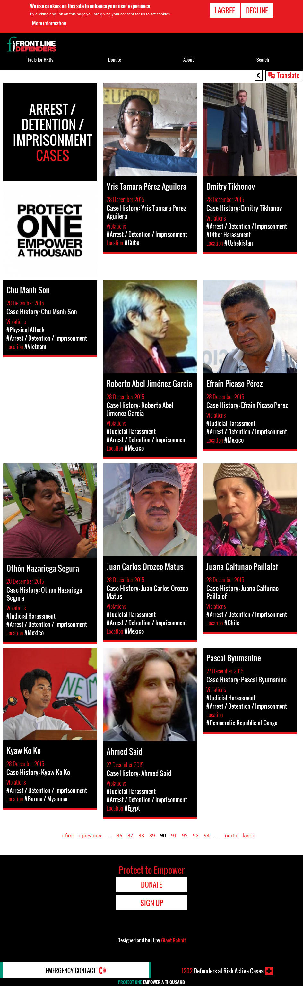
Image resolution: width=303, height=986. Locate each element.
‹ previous (90, 835)
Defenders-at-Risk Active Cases (223, 971)
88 (141, 835)
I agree (224, 10)
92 (185, 835)
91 (174, 835)
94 (207, 835)
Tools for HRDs (40, 59)
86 (119, 835)
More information (49, 23)
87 (130, 835)
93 (196, 835)
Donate (114, 59)
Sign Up (151, 903)
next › (231, 835)
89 (152, 835)
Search (262, 59)
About (188, 59)
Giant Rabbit (173, 940)
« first (67, 835)
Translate (288, 75)
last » (249, 835)
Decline (257, 10)
